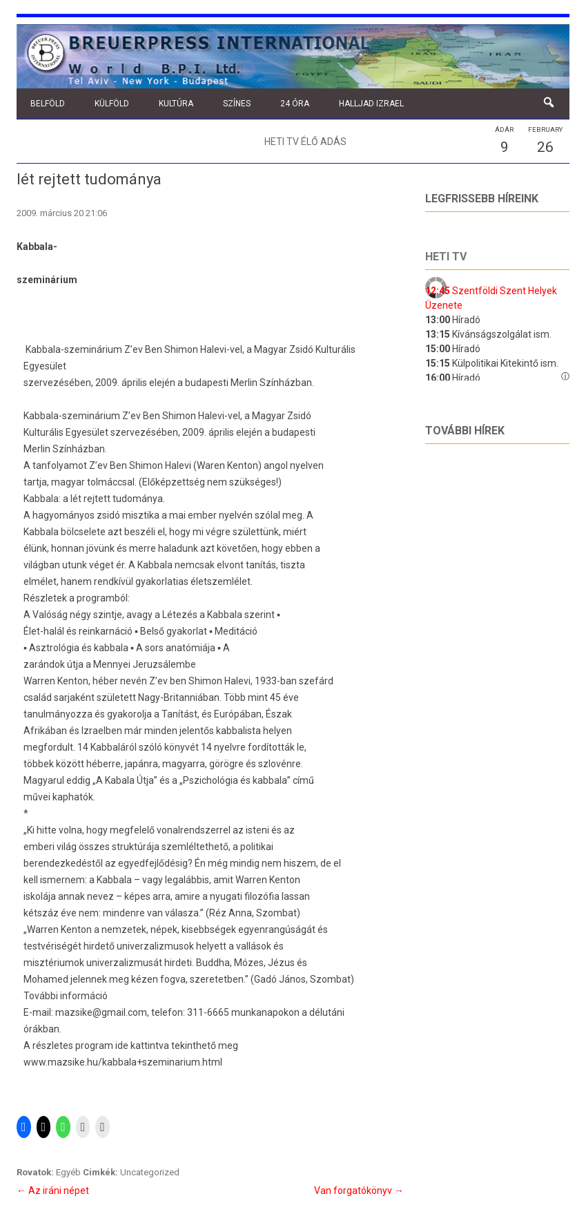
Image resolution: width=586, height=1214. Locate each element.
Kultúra (176, 103)
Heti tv (446, 256)
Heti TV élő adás (305, 141)
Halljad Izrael (371, 103)
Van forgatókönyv (359, 1190)
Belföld (47, 103)
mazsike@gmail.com (101, 1012)
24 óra (294, 103)
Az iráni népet (53, 1190)
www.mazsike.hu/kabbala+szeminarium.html (122, 1062)
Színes (237, 103)
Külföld (112, 103)
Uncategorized (149, 1172)
